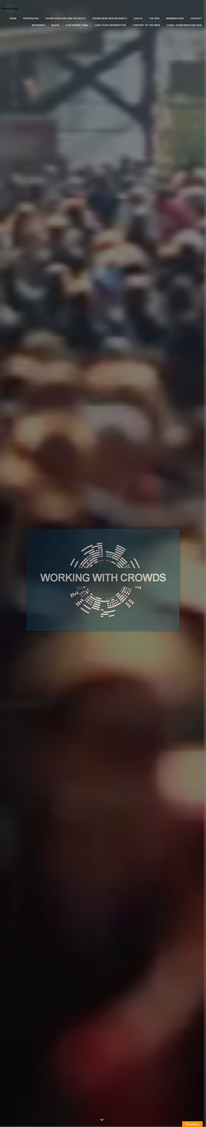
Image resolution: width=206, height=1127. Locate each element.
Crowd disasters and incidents (65, 18)
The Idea (154, 18)
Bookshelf (38, 25)
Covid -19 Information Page (184, 25)
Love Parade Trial (77, 25)
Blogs (55, 25)
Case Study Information (110, 25)
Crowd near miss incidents (109, 18)
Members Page (175, 18)
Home (13, 18)
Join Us (138, 18)
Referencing (31, 18)
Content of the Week (146, 25)
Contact (196, 18)
